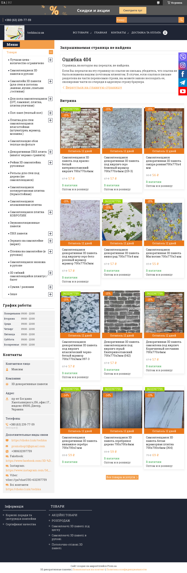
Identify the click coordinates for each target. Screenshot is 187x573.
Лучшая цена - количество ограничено (27, 61)
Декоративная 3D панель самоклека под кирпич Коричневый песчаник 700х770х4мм (163, 347)
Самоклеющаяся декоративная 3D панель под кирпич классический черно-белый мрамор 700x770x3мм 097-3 (79, 350)
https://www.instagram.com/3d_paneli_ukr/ (29, 470)
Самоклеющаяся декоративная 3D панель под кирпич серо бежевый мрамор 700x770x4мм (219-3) (121, 164)
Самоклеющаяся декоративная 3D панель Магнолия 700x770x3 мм (163, 253)
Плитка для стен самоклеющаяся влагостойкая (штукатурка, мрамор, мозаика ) (25, 127)
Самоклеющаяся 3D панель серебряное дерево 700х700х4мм (119, 441)
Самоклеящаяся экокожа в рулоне (27, 263)
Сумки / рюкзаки (22, 287)
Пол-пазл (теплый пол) (26, 113)
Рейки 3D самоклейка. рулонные (25, 164)
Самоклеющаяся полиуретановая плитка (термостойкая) (27, 190)
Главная (100, 32)
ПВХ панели (18, 233)
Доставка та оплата (146, 32)
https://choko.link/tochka (29, 440)
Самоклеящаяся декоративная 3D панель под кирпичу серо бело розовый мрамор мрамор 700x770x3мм (79, 256)
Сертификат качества (21, 524)
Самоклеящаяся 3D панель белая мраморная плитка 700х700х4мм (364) (160, 443)
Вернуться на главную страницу (94, 87)
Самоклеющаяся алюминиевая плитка (26, 203)
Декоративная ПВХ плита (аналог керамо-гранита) (28, 153)
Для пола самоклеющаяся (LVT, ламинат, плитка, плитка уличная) (28, 102)
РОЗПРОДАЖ (61, 520)
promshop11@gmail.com (28, 446)
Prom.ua (112, 565)
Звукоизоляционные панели (25, 224)
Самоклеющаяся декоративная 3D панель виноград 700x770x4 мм (121, 253)
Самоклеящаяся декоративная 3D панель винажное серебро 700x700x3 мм (79, 443)
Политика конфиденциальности (126, 569)
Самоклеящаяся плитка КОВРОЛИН (27, 213)
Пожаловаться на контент (89, 569)
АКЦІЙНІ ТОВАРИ (64, 515)
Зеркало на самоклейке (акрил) (26, 242)
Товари (12, 52)
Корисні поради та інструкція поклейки (21, 517)
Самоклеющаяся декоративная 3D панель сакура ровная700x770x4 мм (163, 162)
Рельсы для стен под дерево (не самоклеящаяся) (24, 176)
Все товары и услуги (120, 477)
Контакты (118, 32)
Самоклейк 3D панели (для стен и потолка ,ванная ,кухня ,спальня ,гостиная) (27, 86)
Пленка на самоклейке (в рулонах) (28, 253)
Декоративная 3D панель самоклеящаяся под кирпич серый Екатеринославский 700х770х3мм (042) (121, 348)
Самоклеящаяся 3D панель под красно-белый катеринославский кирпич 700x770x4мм (78, 164)
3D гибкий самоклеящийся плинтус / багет (29, 276)
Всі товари (81, 32)
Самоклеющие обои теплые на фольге (24, 142)
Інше (13, 294)
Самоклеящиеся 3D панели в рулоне (23, 72)
